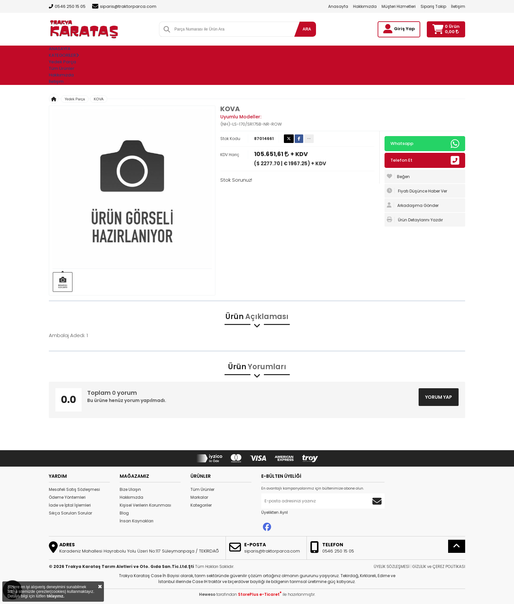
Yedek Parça (62, 62)
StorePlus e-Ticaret (260, 594)
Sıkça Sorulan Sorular (70, 513)
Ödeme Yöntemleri (67, 497)
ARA (307, 29)
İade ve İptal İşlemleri (70, 505)
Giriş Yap (404, 29)
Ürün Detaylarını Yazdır (415, 220)
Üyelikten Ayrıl (274, 512)
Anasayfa (338, 6)
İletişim (458, 6)
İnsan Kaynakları (136, 521)
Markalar (199, 497)
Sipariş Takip (433, 6)
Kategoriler (201, 505)
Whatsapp (424, 144)
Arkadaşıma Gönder (413, 205)
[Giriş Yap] (387, 28)
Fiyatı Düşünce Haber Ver (417, 191)
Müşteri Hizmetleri (399, 6)
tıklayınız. (55, 596)
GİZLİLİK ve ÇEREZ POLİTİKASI (438, 566)
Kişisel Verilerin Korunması (145, 505)
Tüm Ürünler (202, 489)
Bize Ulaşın (130, 489)
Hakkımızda (365, 6)
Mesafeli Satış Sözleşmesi (74, 489)
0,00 (452, 32)
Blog (124, 513)
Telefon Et (424, 160)
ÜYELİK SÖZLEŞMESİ (391, 566)
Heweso (207, 594)
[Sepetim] (437, 29)
